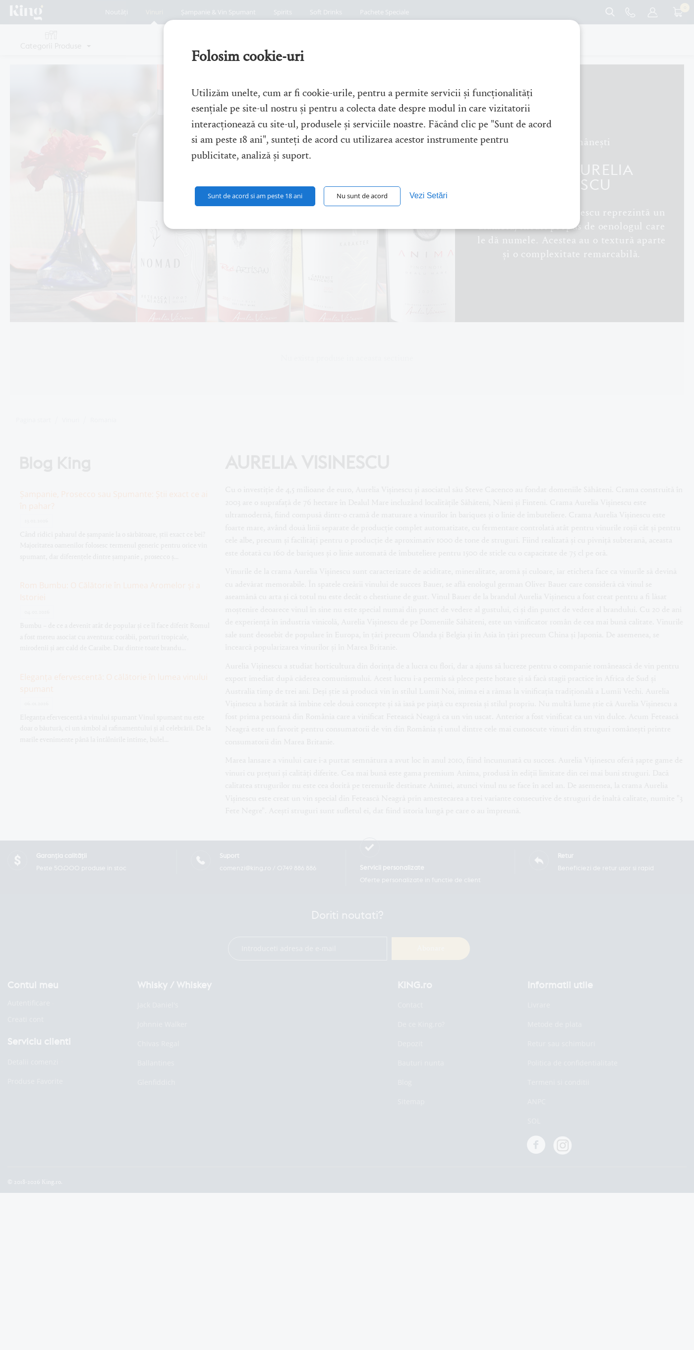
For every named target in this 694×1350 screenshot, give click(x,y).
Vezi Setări (428, 195)
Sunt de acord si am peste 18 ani (255, 195)
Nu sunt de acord (362, 195)
